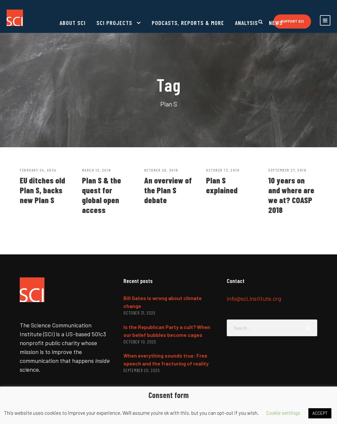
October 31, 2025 (139, 313)
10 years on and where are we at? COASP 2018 (291, 195)
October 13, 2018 (223, 170)
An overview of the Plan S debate (168, 190)
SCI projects (114, 22)
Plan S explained (222, 185)
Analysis (246, 22)
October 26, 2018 (161, 170)
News (276, 22)
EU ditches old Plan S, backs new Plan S (42, 190)
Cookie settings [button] (283, 413)
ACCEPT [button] (319, 413)
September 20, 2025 (141, 370)
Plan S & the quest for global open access (101, 195)
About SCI (73, 22)
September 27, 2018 (287, 170)
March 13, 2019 (96, 170)
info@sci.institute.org (254, 298)
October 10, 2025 (139, 341)
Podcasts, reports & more (188, 22)
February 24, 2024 (38, 170)
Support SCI (292, 21)
